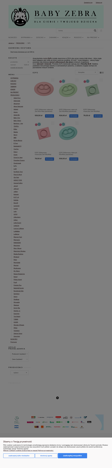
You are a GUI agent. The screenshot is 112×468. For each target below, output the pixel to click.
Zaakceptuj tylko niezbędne (18, 456)
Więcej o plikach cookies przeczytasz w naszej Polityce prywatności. (28, 450)
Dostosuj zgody (46, 456)
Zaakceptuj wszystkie (72, 456)
